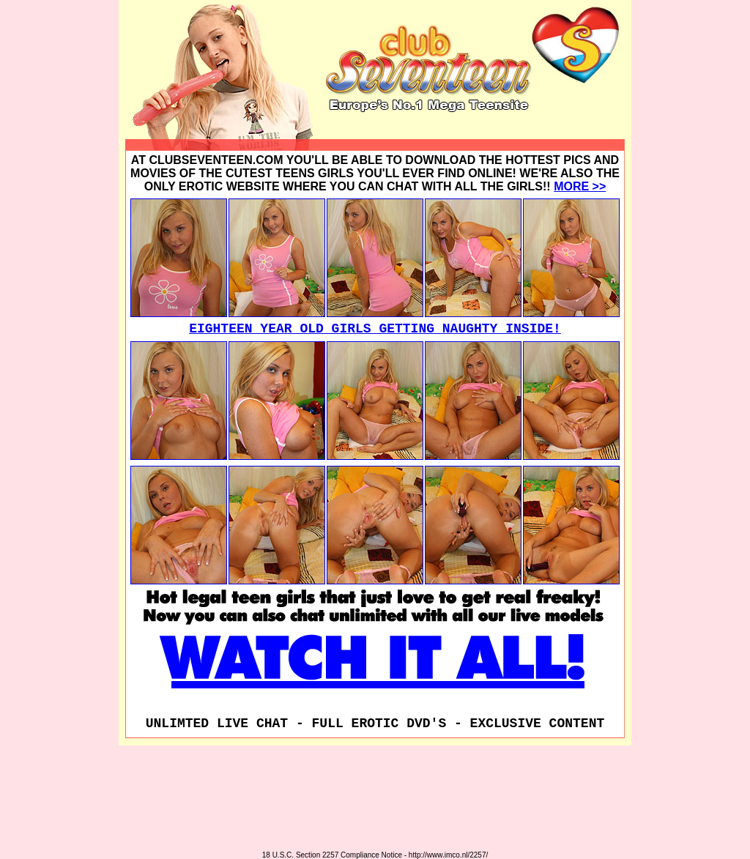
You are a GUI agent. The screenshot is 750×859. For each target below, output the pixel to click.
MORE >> (580, 186)
